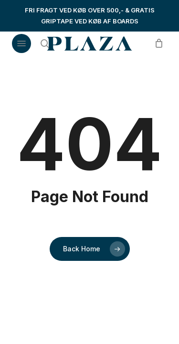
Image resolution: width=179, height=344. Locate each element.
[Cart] (156, 43)
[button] (21, 43)
